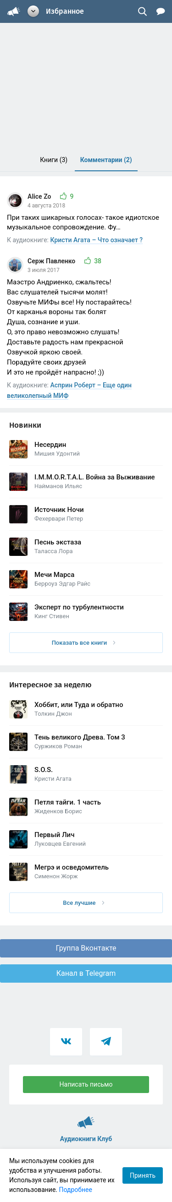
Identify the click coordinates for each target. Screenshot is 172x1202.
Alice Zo (40, 196)
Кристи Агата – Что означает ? (96, 240)
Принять (142, 1175)
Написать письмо (86, 1084)
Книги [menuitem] (53, 159)
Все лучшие (83, 902)
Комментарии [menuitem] (106, 159)
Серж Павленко (52, 261)
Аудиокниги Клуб (86, 1118)
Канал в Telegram (86, 973)
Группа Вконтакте (85, 948)
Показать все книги (84, 642)
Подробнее (75, 1189)
